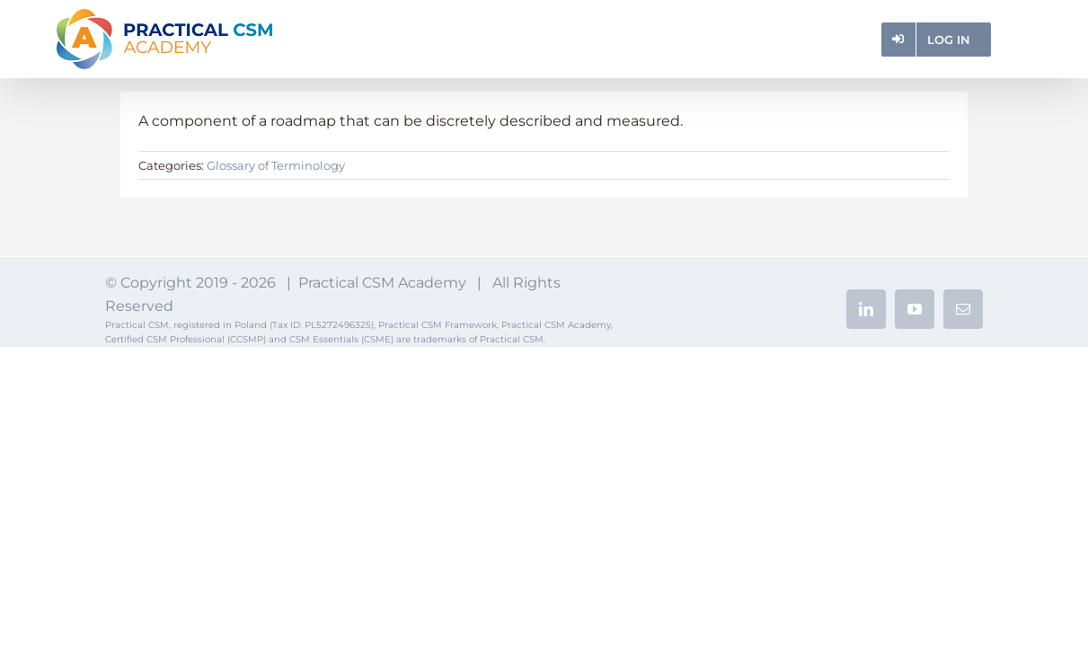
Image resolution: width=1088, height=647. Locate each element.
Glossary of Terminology (276, 165)
